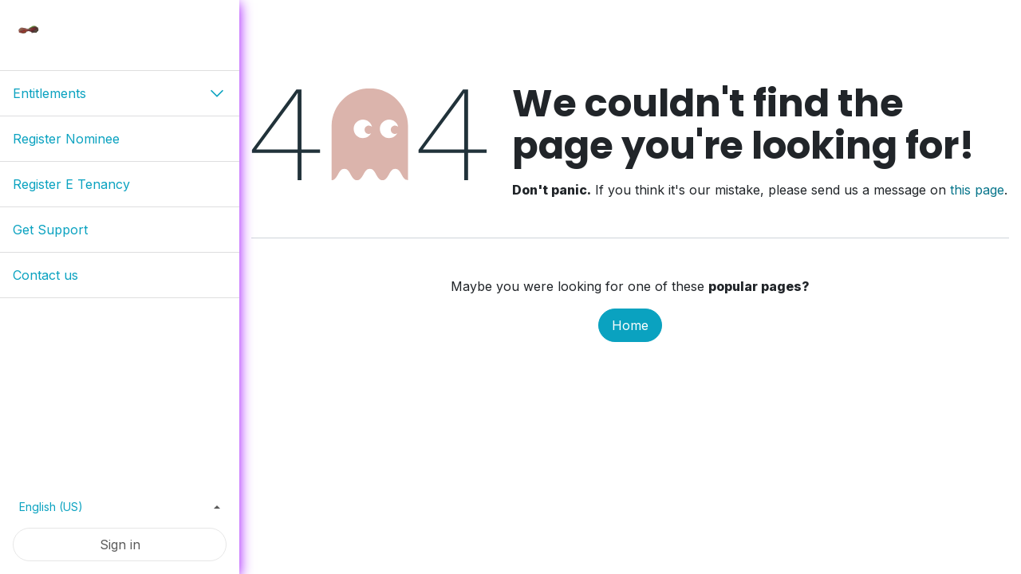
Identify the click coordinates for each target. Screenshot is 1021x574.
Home (630, 325)
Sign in (120, 544)
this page (977, 190)
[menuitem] (119, 138)
